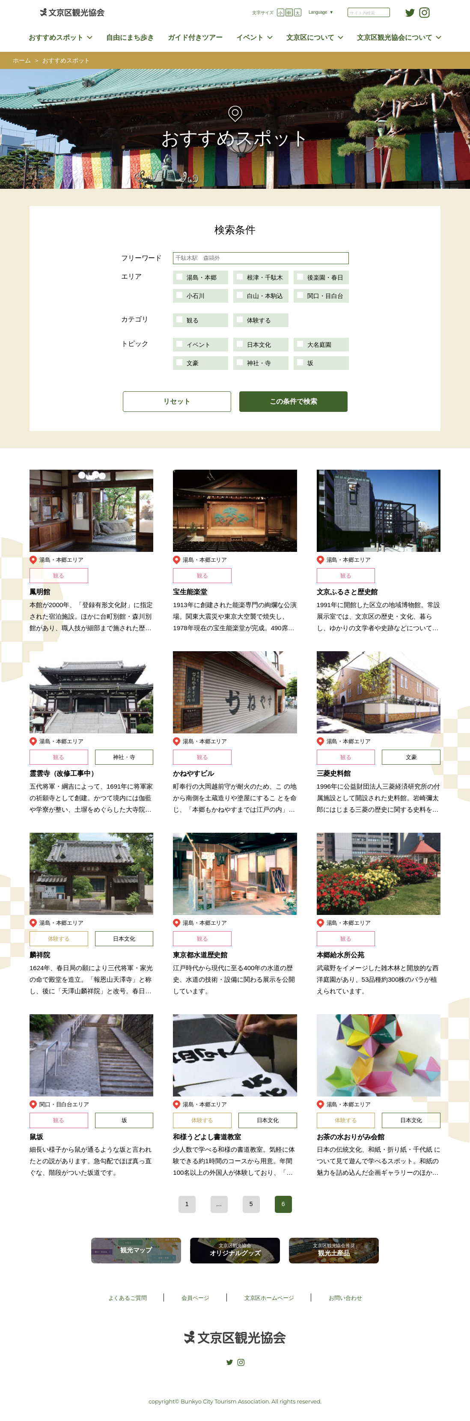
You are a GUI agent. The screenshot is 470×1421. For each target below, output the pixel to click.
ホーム (22, 60)
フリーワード (141, 258)
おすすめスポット (56, 37)
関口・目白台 (325, 295)
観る (193, 320)
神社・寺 (259, 363)
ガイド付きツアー (195, 37)
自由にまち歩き (130, 37)
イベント (250, 37)
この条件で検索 (293, 401)
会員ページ (195, 1298)
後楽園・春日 (325, 277)
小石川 (196, 295)
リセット (176, 401)
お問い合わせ (345, 1298)
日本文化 (259, 344)
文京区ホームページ (269, 1298)
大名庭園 (319, 344)
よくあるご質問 (127, 1298)
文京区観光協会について (394, 37)
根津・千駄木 (265, 277)
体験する (259, 320)
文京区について (310, 37)
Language (318, 12)
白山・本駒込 (265, 295)
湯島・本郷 (202, 277)
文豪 (193, 363)
